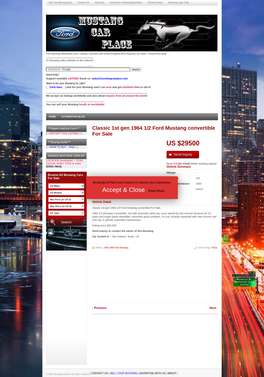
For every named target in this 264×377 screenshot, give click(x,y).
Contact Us (83, 2)
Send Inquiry (183, 154)
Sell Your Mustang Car (60, 2)
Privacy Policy (155, 2)
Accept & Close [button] (123, 189)
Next (213, 307)
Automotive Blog (73, 116)
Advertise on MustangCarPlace (126, 2)
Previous (100, 307)
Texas (214, 247)
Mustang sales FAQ (178, 2)
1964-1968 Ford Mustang (116, 247)
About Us (99, 2)
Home (52, 116)
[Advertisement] (61, 309)
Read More (156, 190)
